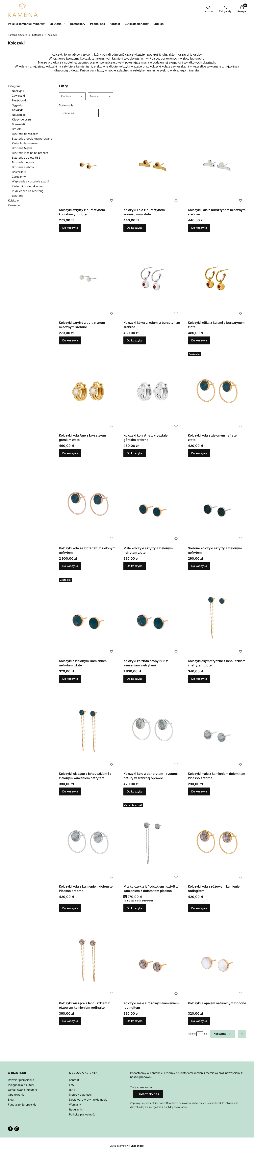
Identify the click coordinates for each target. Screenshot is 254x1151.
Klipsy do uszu (21, 119)
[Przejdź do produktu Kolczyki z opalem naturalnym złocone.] (217, 959)
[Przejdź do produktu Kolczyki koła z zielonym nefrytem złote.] (217, 391)
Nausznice (19, 114)
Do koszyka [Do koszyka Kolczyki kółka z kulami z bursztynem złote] (199, 340)
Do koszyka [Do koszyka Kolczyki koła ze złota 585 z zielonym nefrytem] (70, 566)
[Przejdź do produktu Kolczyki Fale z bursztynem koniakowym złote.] (152, 165)
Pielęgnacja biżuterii (21, 1084)
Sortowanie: (66, 105)
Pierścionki (19, 100)
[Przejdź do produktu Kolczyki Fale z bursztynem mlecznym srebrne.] (217, 165)
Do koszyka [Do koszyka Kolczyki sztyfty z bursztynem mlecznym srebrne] (70, 340)
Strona (192, 1033)
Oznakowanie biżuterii (22, 1089)
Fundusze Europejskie (22, 1104)
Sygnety (17, 105)
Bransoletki (19, 124)
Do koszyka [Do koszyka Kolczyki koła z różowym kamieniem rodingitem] (199, 908)
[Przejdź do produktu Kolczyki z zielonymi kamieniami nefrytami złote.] (88, 616)
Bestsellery (19, 172)
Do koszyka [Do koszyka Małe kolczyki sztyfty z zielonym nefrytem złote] (134, 566)
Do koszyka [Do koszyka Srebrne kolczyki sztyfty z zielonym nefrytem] (199, 566)
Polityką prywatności (175, 1107)
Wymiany (75, 1104)
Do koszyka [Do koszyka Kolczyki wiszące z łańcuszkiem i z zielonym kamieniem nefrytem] (70, 791)
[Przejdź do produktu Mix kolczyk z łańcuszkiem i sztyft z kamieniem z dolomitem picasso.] (152, 842)
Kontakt (74, 1080)
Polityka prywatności (82, 1114)
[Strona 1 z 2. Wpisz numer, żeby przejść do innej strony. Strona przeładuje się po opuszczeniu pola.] (199, 1033)
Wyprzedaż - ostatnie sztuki (30, 181)
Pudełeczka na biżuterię (27, 191)
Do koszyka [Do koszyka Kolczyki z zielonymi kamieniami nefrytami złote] (70, 678)
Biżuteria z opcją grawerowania (32, 138)
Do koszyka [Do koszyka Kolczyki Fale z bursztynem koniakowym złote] (134, 227)
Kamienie (14, 205)
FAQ (71, 1084)
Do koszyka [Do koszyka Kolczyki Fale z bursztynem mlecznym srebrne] (199, 227)
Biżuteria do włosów (25, 133)
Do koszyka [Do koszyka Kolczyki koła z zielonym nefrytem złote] (199, 453)
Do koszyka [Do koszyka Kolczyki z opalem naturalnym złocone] (199, 1021)
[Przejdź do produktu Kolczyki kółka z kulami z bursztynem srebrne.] (152, 278)
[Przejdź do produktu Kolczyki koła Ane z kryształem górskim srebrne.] (152, 391)
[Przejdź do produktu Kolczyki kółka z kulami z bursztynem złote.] (217, 278)
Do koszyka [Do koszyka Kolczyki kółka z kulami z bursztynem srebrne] (134, 340)
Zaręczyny (19, 176)
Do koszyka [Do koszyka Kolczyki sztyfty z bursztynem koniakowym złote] (70, 227)
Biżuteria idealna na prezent (30, 152)
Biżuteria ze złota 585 (26, 157)
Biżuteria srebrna (23, 167)
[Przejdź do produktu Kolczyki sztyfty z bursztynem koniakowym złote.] (88, 165)
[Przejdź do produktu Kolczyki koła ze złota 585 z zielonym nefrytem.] (88, 504)
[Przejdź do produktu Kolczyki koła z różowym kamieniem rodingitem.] (217, 842)
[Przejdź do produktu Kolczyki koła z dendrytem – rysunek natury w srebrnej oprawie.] (152, 729)
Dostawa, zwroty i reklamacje (88, 1099)
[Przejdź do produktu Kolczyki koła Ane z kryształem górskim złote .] (88, 391)
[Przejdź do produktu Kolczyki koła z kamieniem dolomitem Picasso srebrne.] (88, 842)
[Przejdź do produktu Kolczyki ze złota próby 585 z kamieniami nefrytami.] (152, 616)
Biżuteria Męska (22, 148)
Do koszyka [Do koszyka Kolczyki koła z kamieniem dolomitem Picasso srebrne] (70, 908)
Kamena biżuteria (17, 34)
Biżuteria (17, 195)
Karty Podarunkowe (25, 143)
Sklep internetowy (126, 1145)
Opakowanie (16, 1094)
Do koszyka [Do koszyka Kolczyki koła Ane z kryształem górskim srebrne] (134, 453)
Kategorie (37, 34)
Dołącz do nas (148, 1094)
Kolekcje (13, 200)
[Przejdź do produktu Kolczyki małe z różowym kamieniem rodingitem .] (152, 959)
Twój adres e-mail (141, 1087)
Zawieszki (18, 95)
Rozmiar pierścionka (21, 1080)
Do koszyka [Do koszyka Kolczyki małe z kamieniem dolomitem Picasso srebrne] (199, 791)
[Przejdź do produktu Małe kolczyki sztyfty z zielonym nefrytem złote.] (152, 504)
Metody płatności (80, 1094)
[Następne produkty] (222, 1034)
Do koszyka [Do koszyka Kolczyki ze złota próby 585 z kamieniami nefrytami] (134, 678)
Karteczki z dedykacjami (28, 186)
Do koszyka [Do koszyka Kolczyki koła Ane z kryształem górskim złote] (70, 453)
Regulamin (76, 1109)
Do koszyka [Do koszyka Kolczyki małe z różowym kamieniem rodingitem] (134, 1021)
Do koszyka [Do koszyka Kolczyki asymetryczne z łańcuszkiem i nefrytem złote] (199, 678)
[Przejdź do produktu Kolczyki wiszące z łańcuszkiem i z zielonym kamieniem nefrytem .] (88, 729)
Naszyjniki (18, 91)
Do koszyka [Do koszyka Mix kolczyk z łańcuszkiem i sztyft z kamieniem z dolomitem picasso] (134, 908)
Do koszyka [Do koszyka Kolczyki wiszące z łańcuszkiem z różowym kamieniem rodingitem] (70, 1021)
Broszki (16, 129)
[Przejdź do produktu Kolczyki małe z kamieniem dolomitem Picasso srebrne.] (217, 729)
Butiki (72, 1089)
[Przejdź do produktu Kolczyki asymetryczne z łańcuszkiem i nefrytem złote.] (217, 616)
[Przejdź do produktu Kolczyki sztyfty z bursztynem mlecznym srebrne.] (88, 278)
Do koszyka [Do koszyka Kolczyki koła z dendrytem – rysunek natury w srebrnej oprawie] (134, 791)
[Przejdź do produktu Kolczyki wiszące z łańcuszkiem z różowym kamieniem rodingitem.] (88, 959)
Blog (11, 1099)
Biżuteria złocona (23, 162)
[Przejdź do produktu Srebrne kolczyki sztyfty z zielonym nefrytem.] (217, 504)
